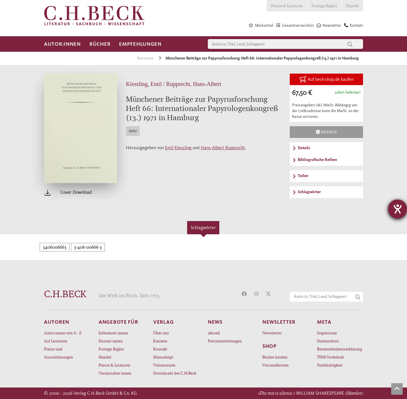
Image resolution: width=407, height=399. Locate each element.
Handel (352, 5)
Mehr (133, 131)
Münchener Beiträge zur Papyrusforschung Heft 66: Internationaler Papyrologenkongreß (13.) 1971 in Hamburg (262, 58)
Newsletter (272, 332)
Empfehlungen (140, 44)
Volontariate (164, 364)
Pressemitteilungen (225, 340)
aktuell (214, 332)
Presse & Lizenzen (287, 5)
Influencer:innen (113, 332)
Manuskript (163, 356)
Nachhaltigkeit (330, 364)
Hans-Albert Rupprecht (223, 147)
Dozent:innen (111, 340)
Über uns (161, 332)
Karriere (160, 340)
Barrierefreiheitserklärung (339, 348)
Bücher (99, 44)
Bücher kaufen (274, 356)
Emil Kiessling (178, 147)
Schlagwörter (203, 227)
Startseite (145, 58)
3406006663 (54, 247)
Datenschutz (328, 340)
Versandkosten (275, 364)
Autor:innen (62, 44)
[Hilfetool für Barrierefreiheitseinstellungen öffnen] (397, 209)
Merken (326, 132)
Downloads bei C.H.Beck (174, 373)
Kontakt (160, 348)
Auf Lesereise (55, 340)
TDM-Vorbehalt (330, 356)
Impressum (327, 332)
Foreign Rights (324, 5)
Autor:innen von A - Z (62, 332)
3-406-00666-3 (88, 247)
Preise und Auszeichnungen (58, 352)
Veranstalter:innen (115, 373)
